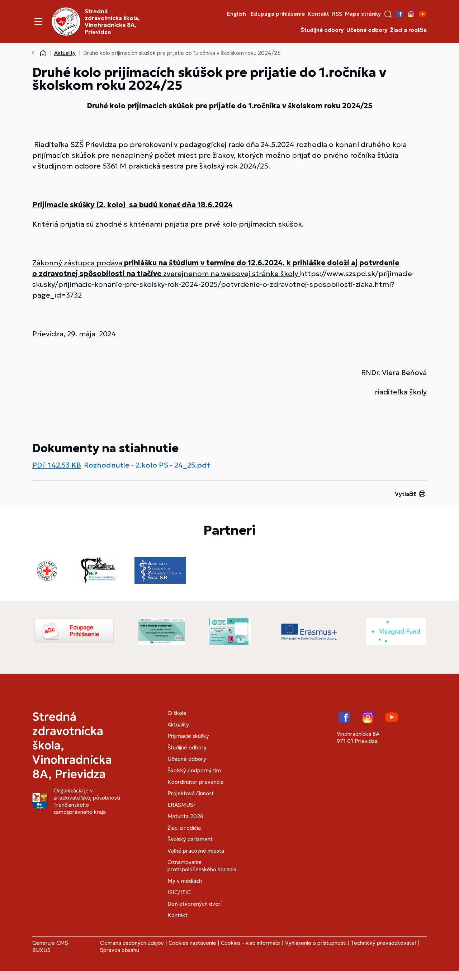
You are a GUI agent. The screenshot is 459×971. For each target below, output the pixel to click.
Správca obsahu (119, 950)
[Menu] (38, 21)
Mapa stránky (363, 14)
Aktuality (65, 52)
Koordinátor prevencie (195, 781)
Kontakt (318, 14)
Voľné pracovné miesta (195, 850)
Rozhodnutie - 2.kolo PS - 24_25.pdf (147, 465)
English (236, 14)
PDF (56, 465)
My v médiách (184, 880)
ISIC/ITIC (179, 892)
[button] (388, 14)
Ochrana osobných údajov (132, 942)
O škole (176, 713)
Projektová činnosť (190, 793)
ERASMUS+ (182, 804)
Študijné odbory (322, 30)
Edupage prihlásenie (278, 14)
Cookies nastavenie (192, 942)
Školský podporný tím (194, 770)
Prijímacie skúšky (188, 736)
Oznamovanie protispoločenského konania (201, 866)
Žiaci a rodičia (408, 30)
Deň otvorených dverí (194, 903)
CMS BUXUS (50, 946)
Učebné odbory (366, 30)
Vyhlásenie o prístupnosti (315, 942)
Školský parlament (190, 839)
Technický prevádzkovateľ (383, 942)
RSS (337, 14)
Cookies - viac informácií (250, 942)
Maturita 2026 (185, 816)
